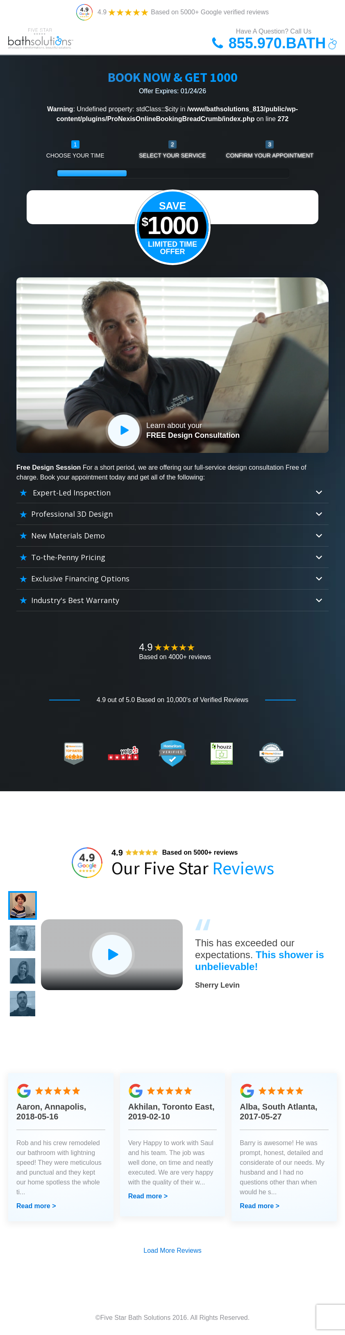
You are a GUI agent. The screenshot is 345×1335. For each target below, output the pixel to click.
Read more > (36, 1205)
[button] (22, 905)
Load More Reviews (172, 1250)
